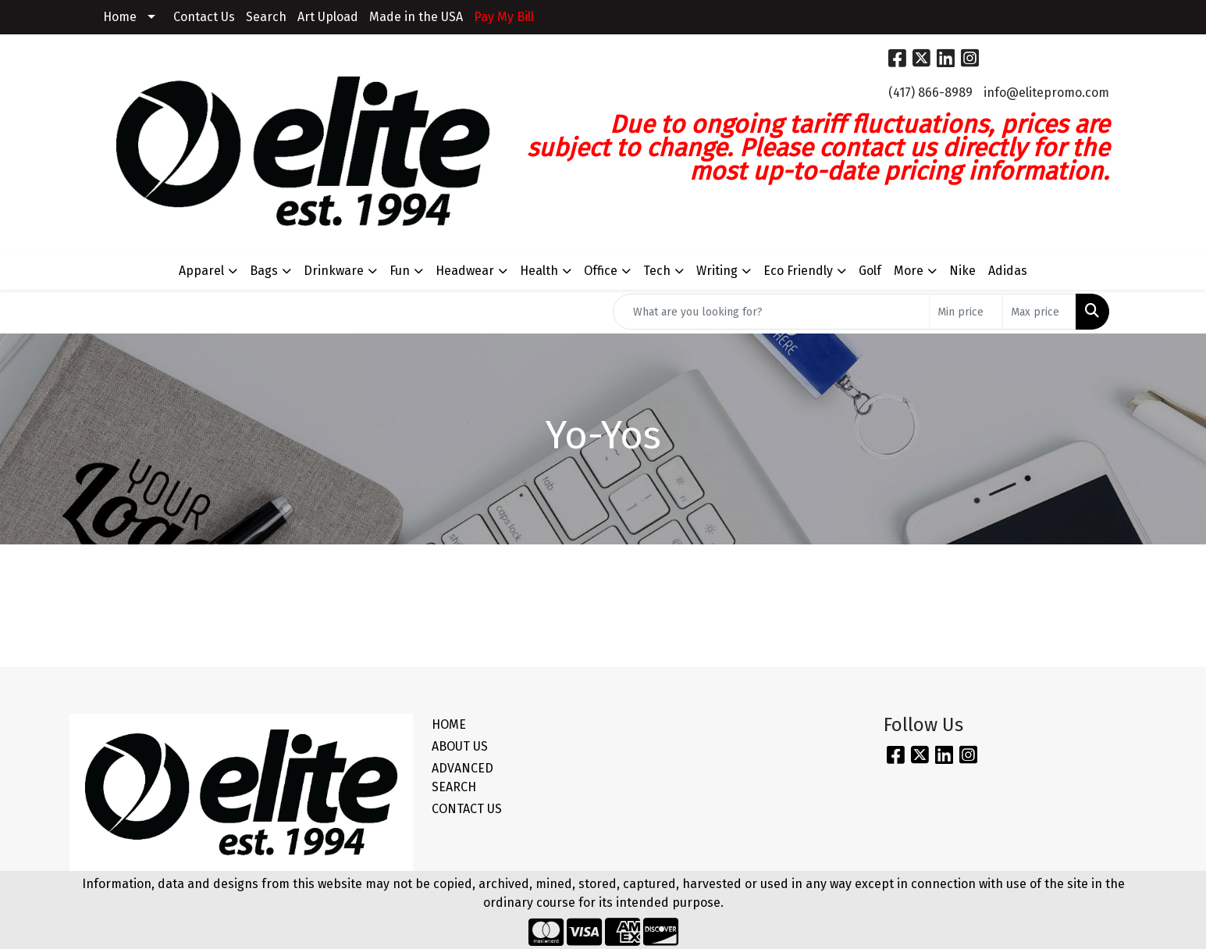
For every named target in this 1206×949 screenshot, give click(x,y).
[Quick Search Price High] (1039, 312)
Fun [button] (400, 270)
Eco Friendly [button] (798, 270)
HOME (449, 724)
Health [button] (539, 270)
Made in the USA (416, 16)
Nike (962, 270)
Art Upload (327, 16)
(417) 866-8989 (930, 92)
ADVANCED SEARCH (462, 777)
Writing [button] (717, 270)
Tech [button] (657, 270)
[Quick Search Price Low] (966, 312)
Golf (870, 270)
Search (266, 16)
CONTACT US (467, 808)
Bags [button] (264, 270)
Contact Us (204, 16)
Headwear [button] (465, 270)
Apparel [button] (201, 270)
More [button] (908, 270)
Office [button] (600, 270)
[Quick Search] (771, 312)
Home (120, 16)
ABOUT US (460, 746)
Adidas (1007, 270)
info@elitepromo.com (1046, 92)
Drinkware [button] (334, 270)
